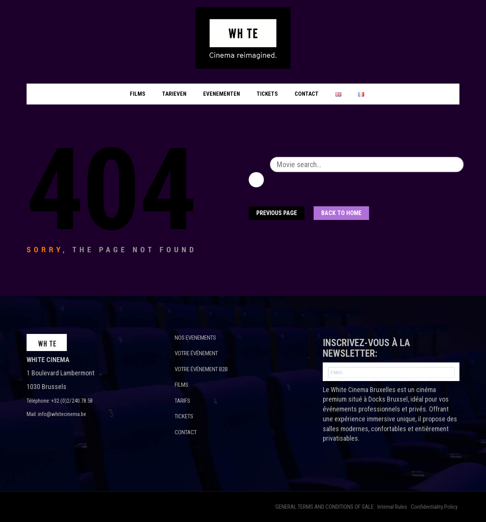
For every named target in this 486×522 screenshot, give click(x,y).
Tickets (267, 93)
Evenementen (221, 93)
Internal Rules (392, 506)
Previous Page (276, 213)
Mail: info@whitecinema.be (56, 414)
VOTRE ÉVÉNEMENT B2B (201, 369)
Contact (307, 93)
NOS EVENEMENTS (195, 337)
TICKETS (184, 416)
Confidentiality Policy (434, 506)
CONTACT (186, 432)
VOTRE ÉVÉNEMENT (196, 353)
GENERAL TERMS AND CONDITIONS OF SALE (324, 506)
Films (137, 93)
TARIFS (182, 400)
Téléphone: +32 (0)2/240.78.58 (60, 400)
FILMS (181, 384)
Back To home (341, 213)
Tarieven (174, 93)
